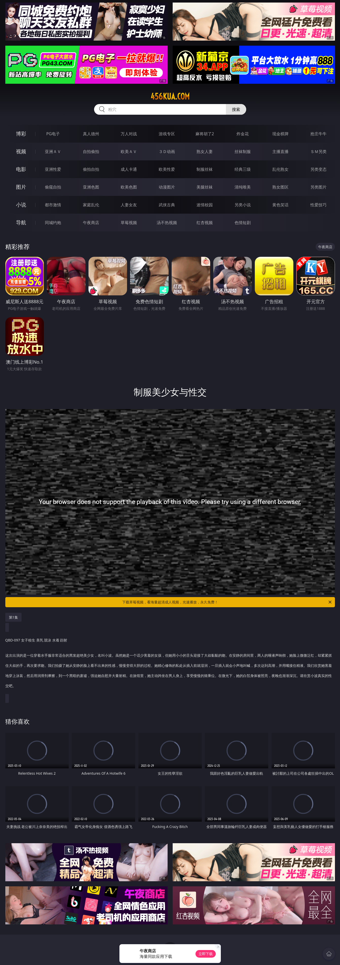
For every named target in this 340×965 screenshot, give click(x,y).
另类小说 (243, 205)
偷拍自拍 (91, 169)
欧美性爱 (167, 169)
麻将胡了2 (204, 134)
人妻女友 (129, 205)
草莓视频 (129, 222)
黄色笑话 (280, 205)
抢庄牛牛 (318, 134)
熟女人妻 (204, 151)
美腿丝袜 (204, 187)
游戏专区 (167, 134)
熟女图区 (280, 187)
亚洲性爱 (53, 169)
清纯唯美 (243, 187)
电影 (21, 169)
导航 (21, 222)
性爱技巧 (318, 205)
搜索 (236, 109)
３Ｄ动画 (167, 151)
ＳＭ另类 (318, 151)
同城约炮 (53, 222)
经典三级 (243, 169)
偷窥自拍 (53, 187)
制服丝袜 (204, 169)
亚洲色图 (91, 187)
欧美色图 (129, 187)
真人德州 (91, 134)
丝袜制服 (243, 151)
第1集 (13, 617)
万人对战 (129, 134)
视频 (21, 151)
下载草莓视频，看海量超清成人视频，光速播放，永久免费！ (227, 602)
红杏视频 (204, 222)
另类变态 (318, 169)
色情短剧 (243, 222)
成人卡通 (129, 169)
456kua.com (170, 96)
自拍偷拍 (91, 151)
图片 (21, 186)
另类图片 (318, 187)
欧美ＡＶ (129, 151)
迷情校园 (204, 205)
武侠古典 (167, 205)
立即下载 (206, 953)
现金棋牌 (280, 134)
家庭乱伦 (91, 205)
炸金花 (243, 134)
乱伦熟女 (280, 169)
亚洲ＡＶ (53, 151)
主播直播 (280, 151)
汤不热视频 (167, 222)
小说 (21, 204)
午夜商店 (91, 222)
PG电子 (53, 134)
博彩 (21, 133)
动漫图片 (167, 187)
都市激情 (53, 205)
